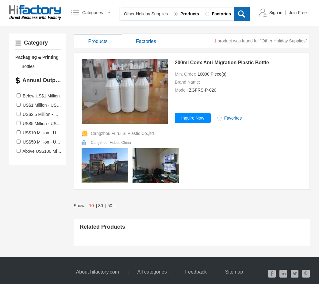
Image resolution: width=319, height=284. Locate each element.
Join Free (298, 12)
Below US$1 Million (41, 95)
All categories (152, 271)
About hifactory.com (97, 271)
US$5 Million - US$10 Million (50, 123)
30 (100, 205)
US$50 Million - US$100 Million (52, 142)
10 (91, 205)
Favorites (233, 118)
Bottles (28, 66)
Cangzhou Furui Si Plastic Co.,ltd (122, 133)
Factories (146, 41)
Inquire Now (192, 118)
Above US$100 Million (43, 151)
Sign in (275, 12)
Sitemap (234, 271)
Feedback (196, 271)
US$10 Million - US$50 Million (51, 132)
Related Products (102, 227)
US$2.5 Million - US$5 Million (50, 114)
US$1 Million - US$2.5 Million (50, 105)
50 (109, 205)
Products (97, 41)
